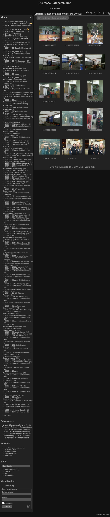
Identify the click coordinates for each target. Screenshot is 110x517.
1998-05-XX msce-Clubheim (15, 404)
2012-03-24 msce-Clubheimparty (17, 363)
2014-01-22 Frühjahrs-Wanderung (18, 285)
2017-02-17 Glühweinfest (14, 176)
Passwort (5, 497)
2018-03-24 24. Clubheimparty (17, 163)
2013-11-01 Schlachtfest (14, 297)
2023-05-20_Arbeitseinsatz (15, 61)
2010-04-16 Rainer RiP (13, 386)
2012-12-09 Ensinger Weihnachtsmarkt (12, 329)
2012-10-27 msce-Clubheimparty (17, 337)
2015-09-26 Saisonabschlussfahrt (17, 221)
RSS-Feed (9, 475)
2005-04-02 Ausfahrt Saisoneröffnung (11, 398)
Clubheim (14, 427)
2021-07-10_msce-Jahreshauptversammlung (12, 78)
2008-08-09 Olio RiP (12, 395)
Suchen (8, 471)
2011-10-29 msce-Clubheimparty (17, 375)
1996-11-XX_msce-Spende (15, 410)
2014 (11, 429)
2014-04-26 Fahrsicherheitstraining (18, 271)
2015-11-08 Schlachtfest (14, 217)
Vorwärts (80, 167)
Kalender (8, 455)
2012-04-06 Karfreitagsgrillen (16, 360)
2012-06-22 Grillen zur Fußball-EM (18, 349)
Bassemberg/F (10, 436)
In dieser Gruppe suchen (54, 18)
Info (6, 473)
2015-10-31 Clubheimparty (15, 219)
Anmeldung (9, 486)
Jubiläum (26, 436)
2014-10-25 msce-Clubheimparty (17, 245)
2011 (5, 433)
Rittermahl (9, 438)
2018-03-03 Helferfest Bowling (16, 165)
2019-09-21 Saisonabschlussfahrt (17, 118)
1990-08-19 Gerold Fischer (15, 412)
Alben (4, 17)
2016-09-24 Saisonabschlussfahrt (17, 185)
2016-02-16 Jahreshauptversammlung (12, 212)
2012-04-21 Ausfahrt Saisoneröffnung (11, 357)
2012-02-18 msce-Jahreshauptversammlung (12, 372)
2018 (19, 436)
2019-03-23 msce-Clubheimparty (17, 137)
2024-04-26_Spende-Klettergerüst (18, 48)
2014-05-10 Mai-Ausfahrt (14, 267)
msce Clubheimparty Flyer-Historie (18, 25)
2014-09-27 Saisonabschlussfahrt (17, 248)
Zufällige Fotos (10, 453)
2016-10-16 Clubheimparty (15, 182)
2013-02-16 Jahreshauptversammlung (12, 325)
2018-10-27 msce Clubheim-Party (18, 150)
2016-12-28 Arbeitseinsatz (15, 178)
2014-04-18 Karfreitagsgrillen (16, 274)
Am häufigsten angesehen (15, 448)
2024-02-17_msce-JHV (14, 52)
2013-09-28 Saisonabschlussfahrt (17, 302)
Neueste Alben (10, 451)
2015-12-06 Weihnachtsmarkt (16, 215)
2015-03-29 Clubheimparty (15, 234)
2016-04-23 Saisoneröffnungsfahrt (18, 198)
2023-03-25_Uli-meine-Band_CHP (18, 63)
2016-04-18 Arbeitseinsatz (15, 202)
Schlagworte (10, 469)
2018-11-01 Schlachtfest (14, 148)
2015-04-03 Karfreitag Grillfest (16, 232)
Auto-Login (7, 503)
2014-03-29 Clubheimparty (15, 284)
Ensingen (5, 427)
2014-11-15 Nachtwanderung (16, 243)
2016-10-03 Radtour (12, 183)
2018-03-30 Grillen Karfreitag (16, 161)
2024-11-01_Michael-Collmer (16, 42)
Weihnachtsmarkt (22, 438)
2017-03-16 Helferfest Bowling (16, 174)
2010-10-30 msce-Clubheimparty (17, 382)
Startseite (40, 14)
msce (5, 425)
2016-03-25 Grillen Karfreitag (16, 208)
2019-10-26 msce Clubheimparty (17, 117)
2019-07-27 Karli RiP (13, 122)
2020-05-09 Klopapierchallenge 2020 (19, 96)
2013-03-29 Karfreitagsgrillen (16, 315)
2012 (6, 429)
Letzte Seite (90, 167)
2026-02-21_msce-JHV (14, 29)
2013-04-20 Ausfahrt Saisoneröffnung (11, 312)
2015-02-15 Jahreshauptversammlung (12, 236)
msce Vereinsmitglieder (14, 22)
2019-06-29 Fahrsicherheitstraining (18, 126)
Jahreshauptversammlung (19, 431)
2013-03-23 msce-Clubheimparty (17, 317)
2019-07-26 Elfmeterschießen (16, 124)
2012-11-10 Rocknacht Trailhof (16, 334)
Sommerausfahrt (15, 433)
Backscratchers (26, 427)
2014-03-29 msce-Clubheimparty (17, 280)
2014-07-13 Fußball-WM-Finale (17, 261)
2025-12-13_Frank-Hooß (14, 31)
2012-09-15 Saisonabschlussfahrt (17, 341)
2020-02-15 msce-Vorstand (15, 24)
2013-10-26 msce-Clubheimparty (17, 298)
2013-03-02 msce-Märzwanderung (18, 321)
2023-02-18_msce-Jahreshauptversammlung (12, 67)
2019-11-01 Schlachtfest (14, 115)
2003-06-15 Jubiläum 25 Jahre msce (19, 401)
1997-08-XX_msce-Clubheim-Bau (18, 406)
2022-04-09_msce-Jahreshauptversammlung (12, 75)
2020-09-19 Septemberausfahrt (17, 92)
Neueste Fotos (10, 450)
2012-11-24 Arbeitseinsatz (15, 332)
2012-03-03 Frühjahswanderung (17, 367)
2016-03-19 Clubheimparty (15, 209)
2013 (6, 431)
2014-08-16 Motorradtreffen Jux (17, 256)
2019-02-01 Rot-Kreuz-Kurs (15, 141)
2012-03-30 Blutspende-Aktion (16, 362)
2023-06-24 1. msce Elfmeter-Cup (18, 57)
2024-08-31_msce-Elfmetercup (17, 44)
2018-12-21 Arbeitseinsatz (15, 143)
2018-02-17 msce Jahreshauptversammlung (12, 168)
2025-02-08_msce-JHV (14, 37)
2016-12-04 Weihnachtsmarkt (16, 180)
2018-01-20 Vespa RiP (13, 172)
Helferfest (27, 433)
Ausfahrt (26, 429)
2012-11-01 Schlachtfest (14, 336)
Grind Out (18, 429)
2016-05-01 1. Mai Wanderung (16, 196)
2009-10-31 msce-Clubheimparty (17, 388)
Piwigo (107, 515)
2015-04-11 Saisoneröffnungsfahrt (18, 228)
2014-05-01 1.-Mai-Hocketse (16, 269)
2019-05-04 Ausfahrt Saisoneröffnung (11, 134)
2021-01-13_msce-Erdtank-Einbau (18, 89)
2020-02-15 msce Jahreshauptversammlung (12, 101)
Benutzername (7, 492)
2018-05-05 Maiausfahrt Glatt (16, 159)
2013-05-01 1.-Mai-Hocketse (16, 310)
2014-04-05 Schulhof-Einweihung (17, 276)
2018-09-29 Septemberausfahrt (17, 154)
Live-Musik (26, 425)
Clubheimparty (15, 425)
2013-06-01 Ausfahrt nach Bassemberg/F (14, 307)
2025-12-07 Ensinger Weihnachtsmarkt (12, 34)
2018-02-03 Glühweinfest (14, 170)
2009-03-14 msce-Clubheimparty (17, 391)
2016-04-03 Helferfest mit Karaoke (18, 204)
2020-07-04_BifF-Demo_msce (16, 94)
